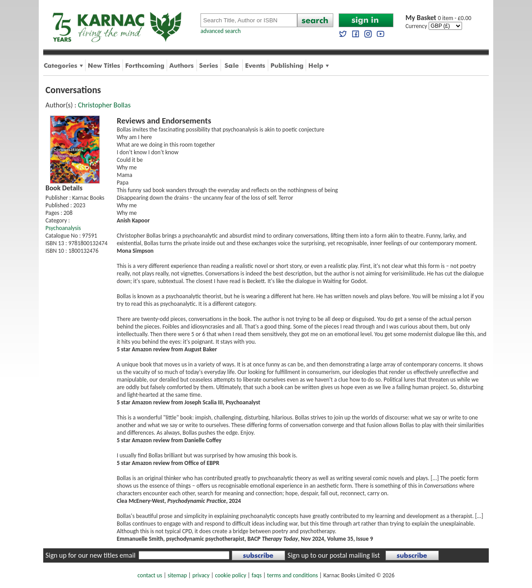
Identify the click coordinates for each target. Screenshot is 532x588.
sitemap (177, 575)
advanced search (221, 31)
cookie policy (230, 575)
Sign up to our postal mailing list (333, 555)
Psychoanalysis (63, 228)
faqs (257, 575)
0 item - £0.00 (438, 18)
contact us (150, 575)
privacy (201, 575)
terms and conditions (292, 575)
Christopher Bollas (104, 105)
